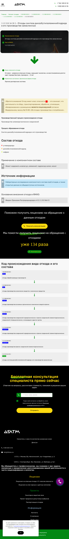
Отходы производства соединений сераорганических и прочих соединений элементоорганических (33, 333)
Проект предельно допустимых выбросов (34, 499)
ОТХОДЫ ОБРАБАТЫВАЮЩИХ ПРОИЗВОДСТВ (14, 278)
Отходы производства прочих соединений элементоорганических (22, 346)
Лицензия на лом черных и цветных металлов (34, 485)
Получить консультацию (34, 226)
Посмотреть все (35, 251)
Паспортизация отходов (34, 502)
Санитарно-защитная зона (34, 495)
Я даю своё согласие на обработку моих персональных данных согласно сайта (33, 403)
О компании (34, 516)
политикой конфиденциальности (22, 526)
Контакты (34, 512)
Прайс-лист (34, 519)
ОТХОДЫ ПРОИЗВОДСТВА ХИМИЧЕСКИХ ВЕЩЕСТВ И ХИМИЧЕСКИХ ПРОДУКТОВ (23, 291)
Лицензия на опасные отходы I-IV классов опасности (34, 481)
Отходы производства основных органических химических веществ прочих (25, 304)
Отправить (34, 410)
